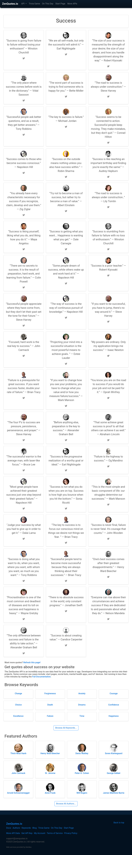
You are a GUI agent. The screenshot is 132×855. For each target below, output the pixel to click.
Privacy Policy (70, 833)
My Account (39, 833)
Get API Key (26, 833)
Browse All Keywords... (66, 728)
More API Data (13, 833)
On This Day (47, 3)
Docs (8, 828)
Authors (16, 828)
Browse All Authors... (66, 803)
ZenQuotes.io (10, 3)
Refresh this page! (31, 662)
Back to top (119, 822)
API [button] (23, 3)
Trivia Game (34, 3)
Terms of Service (55, 833)
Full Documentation (41, 676)
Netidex (28, 847)
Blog (34, 828)
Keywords (26, 828)
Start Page (60, 3)
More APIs (72, 3)
